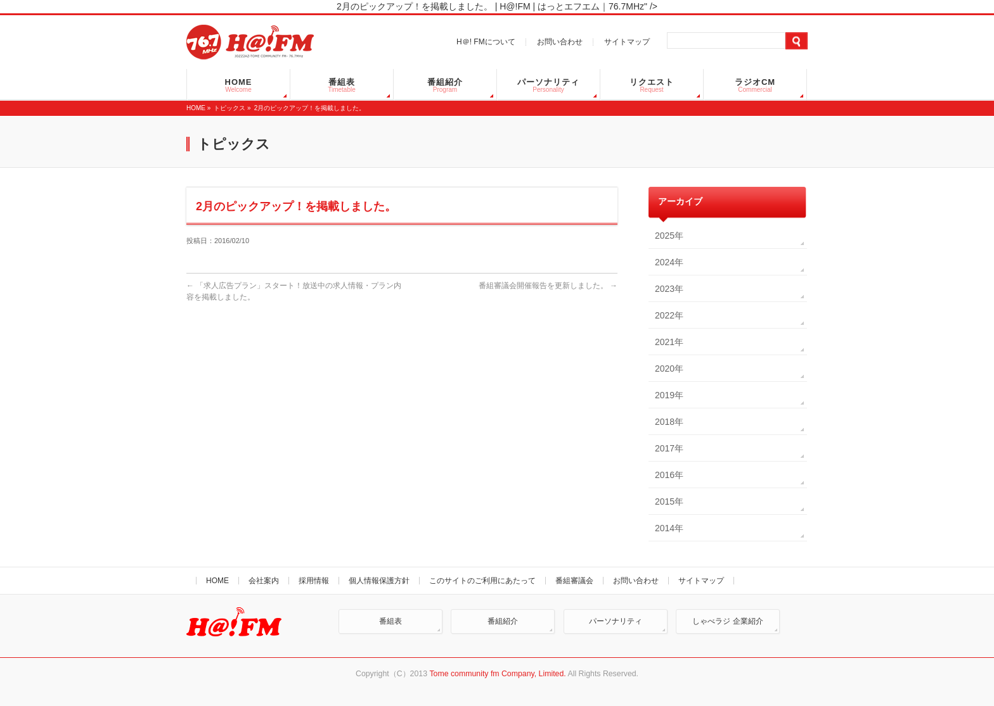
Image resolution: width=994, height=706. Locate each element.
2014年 (669, 528)
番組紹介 (502, 621)
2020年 (669, 368)
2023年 (669, 289)
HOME (195, 107)
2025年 (669, 235)
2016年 (669, 475)
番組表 (390, 621)
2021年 (669, 342)
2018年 (669, 422)
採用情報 (314, 580)
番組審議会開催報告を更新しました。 (543, 285)
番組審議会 (574, 580)
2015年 (669, 501)
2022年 (669, 315)
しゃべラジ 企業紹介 (727, 621)
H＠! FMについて (485, 41)
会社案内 (263, 580)
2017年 (669, 448)
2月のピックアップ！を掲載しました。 (310, 107)
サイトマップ (627, 41)
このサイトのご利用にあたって (482, 580)
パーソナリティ (615, 621)
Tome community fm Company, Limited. (497, 673)
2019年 (669, 395)
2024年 (669, 262)
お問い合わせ (560, 41)
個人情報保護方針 (379, 580)
